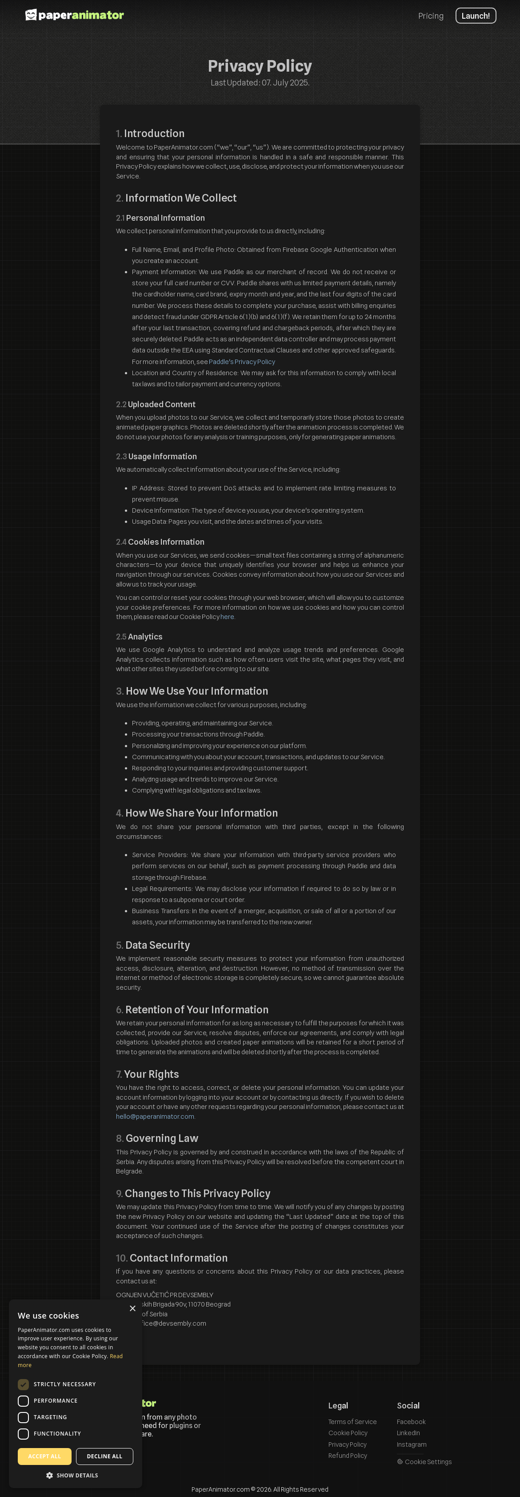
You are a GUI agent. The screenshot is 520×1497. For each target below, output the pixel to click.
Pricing (431, 15)
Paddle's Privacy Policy (242, 362)
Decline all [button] (105, 1456)
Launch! (476, 15)
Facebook (411, 1421)
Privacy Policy (347, 1444)
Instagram (412, 1444)
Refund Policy (347, 1455)
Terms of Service (352, 1421)
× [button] (132, 1309)
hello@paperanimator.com (155, 1117)
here (227, 617)
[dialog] (75, 1393)
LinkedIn (408, 1432)
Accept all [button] (44, 1456)
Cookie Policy (348, 1432)
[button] (75, 1475)
